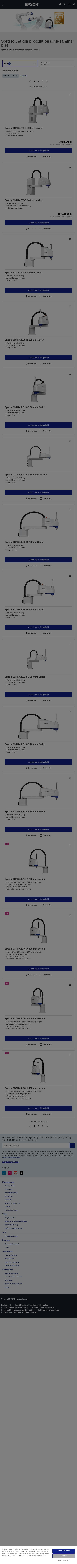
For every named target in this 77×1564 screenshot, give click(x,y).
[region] (38, 1555)
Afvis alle (64, 1555)
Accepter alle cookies (64, 1550)
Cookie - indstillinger (63, 1560)
